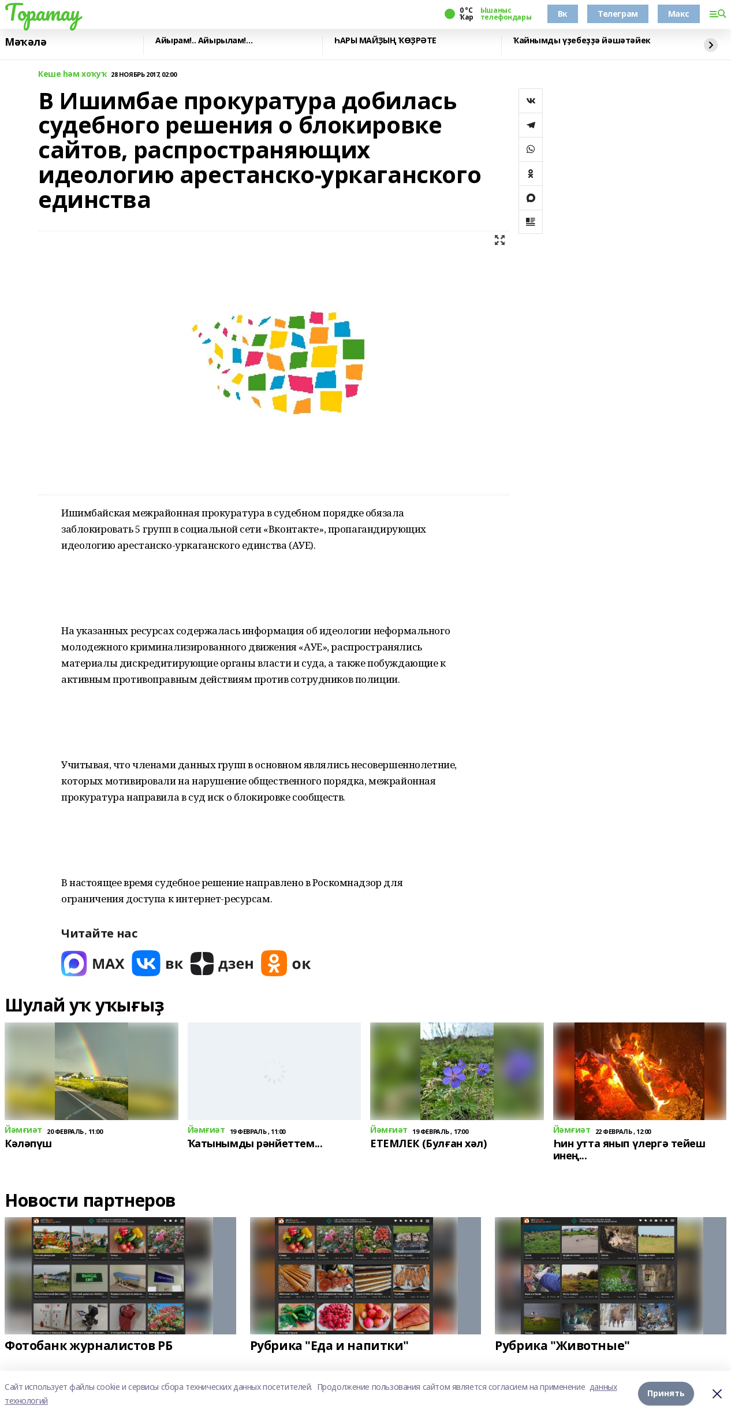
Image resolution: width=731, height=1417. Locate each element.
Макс (678, 13)
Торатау (42, 12)
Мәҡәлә (25, 42)
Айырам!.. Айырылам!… (204, 41)
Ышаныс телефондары (505, 14)
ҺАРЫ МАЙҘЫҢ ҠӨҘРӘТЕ (385, 41)
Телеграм (618, 13)
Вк (563, 13)
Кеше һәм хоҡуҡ (72, 74)
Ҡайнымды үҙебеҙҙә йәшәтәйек (582, 41)
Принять (666, 1393)
